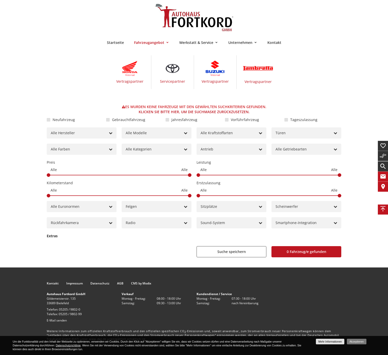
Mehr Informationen (330, 341)
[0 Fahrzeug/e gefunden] (306, 251)
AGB (120, 283)
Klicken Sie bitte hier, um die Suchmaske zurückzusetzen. (194, 111)
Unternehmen (240, 42)
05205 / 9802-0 (69, 309)
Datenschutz (99, 283)
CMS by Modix (141, 283)
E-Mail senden (57, 320)
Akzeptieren (356, 341)
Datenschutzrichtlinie (68, 345)
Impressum (74, 283)
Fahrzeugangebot (149, 42)
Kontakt (274, 42)
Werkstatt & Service (196, 42)
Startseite (115, 42)
